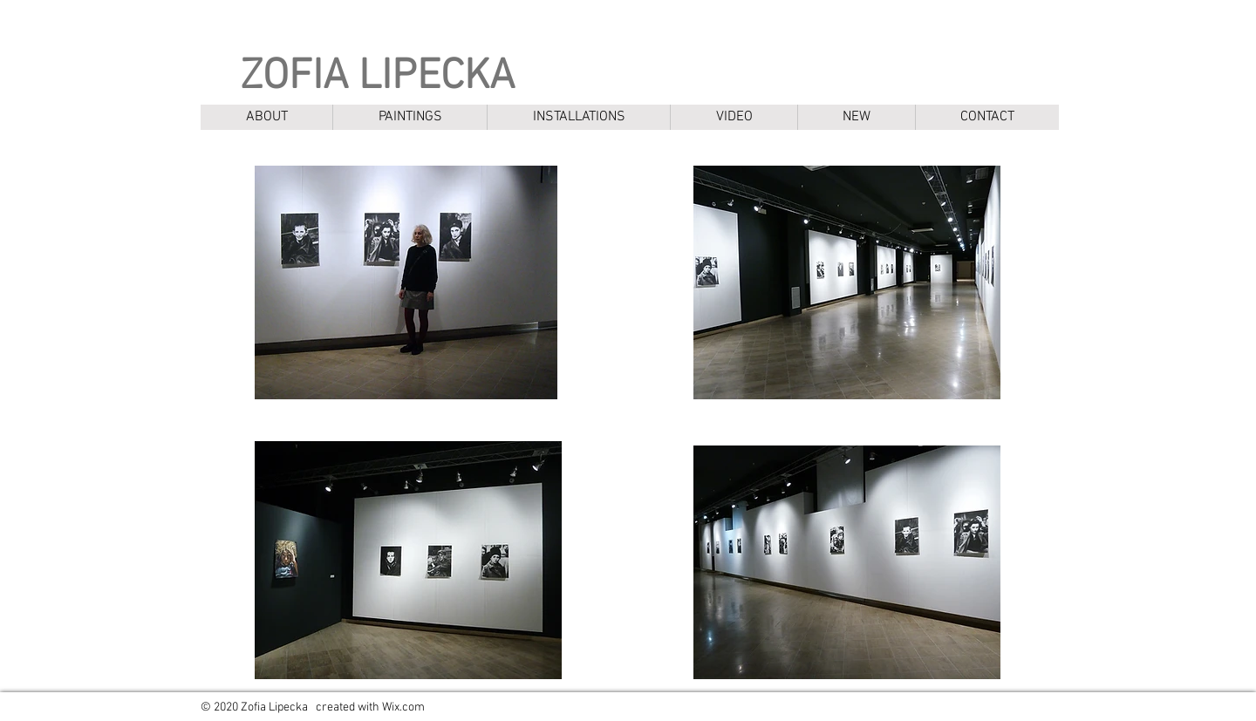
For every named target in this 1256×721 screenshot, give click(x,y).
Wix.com (403, 707)
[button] (409, 117)
